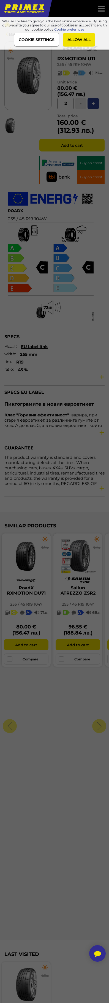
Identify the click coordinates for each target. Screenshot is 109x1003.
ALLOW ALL (79, 39)
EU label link (34, 346)
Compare (22, 659)
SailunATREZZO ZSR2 (78, 590)
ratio (8, 369)
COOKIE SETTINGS (36, 39)
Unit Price (67, 82)
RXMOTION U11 (76, 59)
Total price (67, 115)
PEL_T (10, 346)
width (9, 353)
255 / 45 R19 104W (74, 64)
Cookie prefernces (69, 29)
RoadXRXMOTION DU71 (26, 590)
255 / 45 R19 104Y (26, 604)
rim (7, 361)
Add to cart (72, 145)
